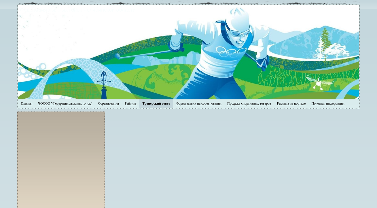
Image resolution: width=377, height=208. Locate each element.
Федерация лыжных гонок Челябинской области (132, 10)
